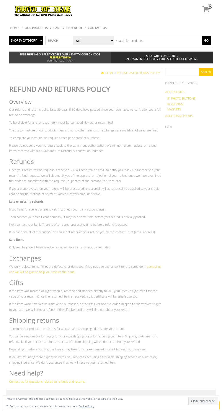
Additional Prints (179, 116)
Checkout (74, 28)
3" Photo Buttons (181, 98)
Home (14, 28)
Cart (57, 28)
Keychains (175, 104)
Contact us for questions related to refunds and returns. (47, 381)
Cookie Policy (86, 406)
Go (206, 40)
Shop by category (23, 40)
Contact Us (97, 28)
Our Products (36, 28)
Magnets (174, 109)
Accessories (174, 92)
